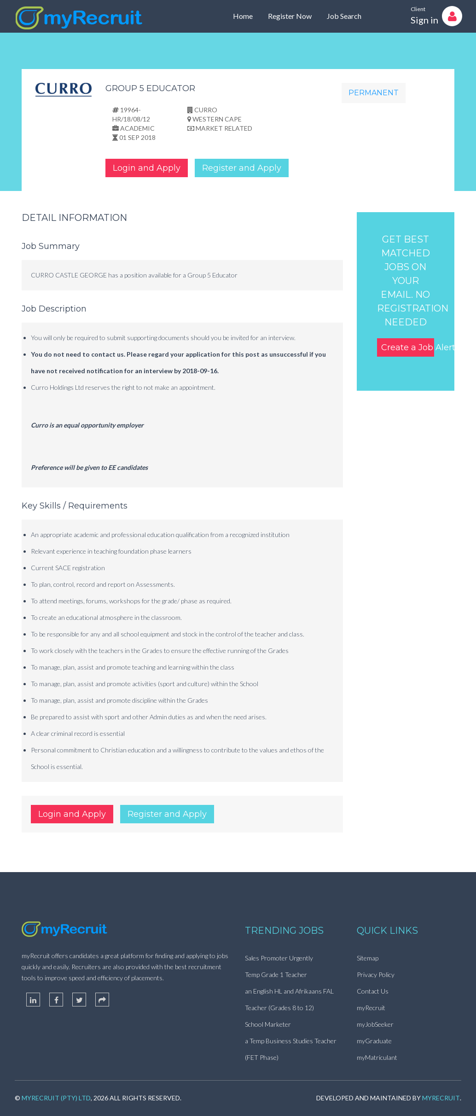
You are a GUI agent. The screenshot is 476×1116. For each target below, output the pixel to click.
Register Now (290, 16)
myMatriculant (377, 1057)
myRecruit (371, 1008)
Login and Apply (146, 168)
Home (243, 16)
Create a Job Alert (408, 347)
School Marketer (268, 1024)
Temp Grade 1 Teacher (276, 974)
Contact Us (373, 991)
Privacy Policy (376, 974)
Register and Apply (241, 168)
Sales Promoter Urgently (279, 958)
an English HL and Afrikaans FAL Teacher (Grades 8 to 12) (289, 999)
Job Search (344, 16)
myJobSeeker (375, 1024)
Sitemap (367, 958)
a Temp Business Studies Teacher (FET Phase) (291, 1049)
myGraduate (374, 1041)
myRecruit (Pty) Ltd (56, 1098)
